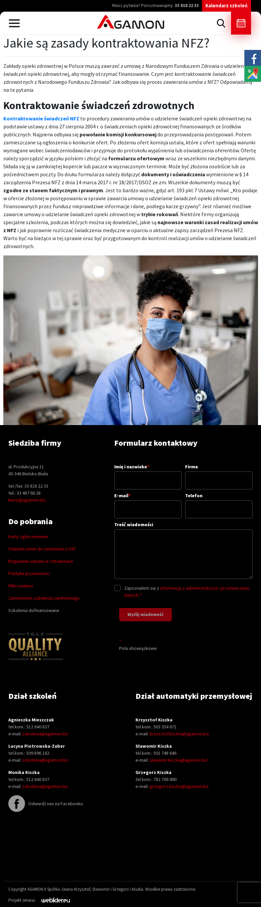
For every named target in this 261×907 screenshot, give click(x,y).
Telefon (219, 502)
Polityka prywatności (29, 573)
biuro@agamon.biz (27, 500)
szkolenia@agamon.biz (45, 734)
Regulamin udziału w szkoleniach (40, 561)
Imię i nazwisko (148, 473)
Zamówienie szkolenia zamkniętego (44, 598)
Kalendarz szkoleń (226, 5)
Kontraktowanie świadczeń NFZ (41, 118)
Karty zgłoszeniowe (28, 536)
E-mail (148, 502)
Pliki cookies (20, 586)
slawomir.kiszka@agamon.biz (178, 760)
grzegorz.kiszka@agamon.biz (179, 786)
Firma (219, 473)
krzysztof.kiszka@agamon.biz (179, 734)
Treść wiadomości (183, 551)
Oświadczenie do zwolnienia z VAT (42, 549)
